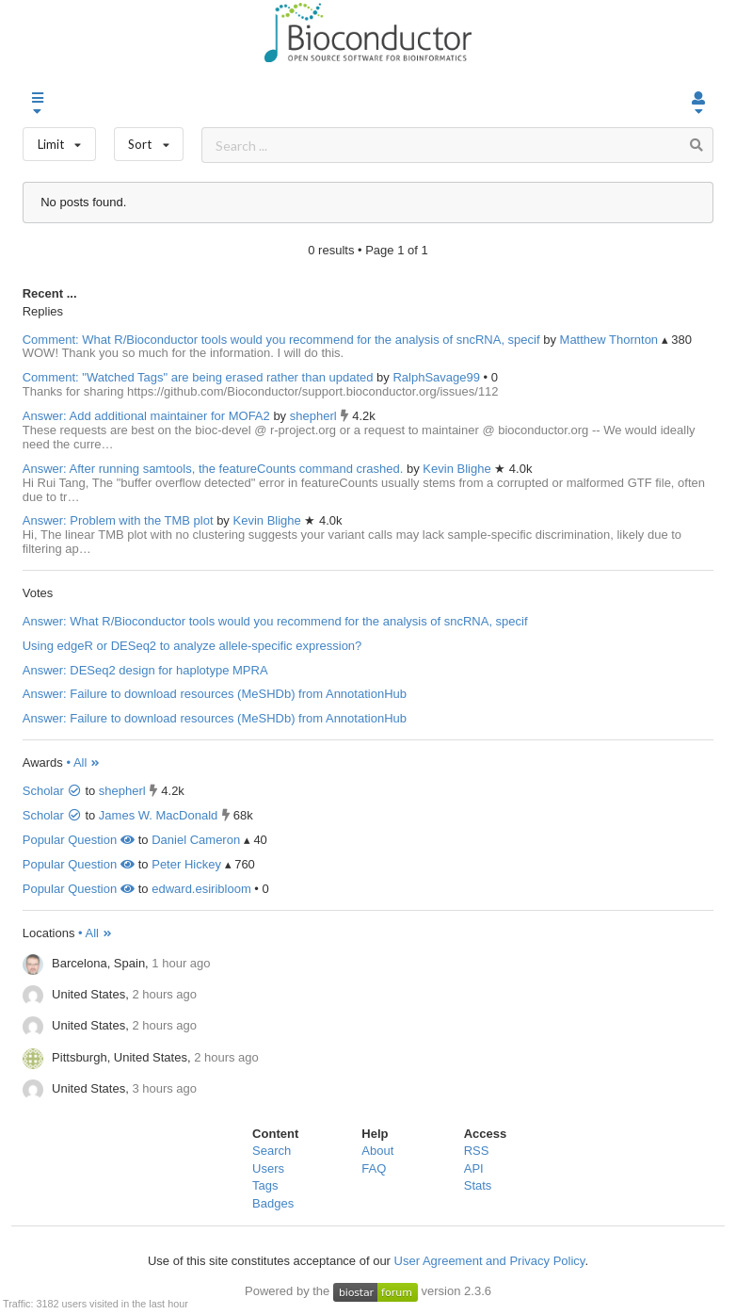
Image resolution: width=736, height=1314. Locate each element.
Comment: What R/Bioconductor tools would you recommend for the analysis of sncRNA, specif (281, 340)
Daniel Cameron (196, 840)
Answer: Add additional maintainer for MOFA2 (146, 416)
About (377, 1151)
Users (268, 1168)
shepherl (315, 416)
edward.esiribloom (201, 889)
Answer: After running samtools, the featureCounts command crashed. (213, 469)
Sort (149, 140)
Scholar (52, 791)
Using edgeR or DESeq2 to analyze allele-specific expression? (192, 646)
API (474, 1168)
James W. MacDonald (158, 815)
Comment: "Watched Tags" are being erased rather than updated (198, 377)
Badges (273, 1203)
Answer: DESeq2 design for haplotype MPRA (145, 670)
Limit (59, 140)
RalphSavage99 (437, 377)
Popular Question (79, 840)
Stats (478, 1185)
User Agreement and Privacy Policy (489, 1261)
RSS (476, 1151)
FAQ (373, 1168)
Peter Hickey (186, 864)
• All (83, 762)
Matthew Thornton (611, 340)
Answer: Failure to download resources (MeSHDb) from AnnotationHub (215, 694)
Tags (265, 1185)
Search (271, 1151)
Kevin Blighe (458, 469)
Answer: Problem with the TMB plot (118, 520)
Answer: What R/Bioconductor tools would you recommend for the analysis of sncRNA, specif (275, 621)
